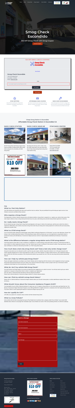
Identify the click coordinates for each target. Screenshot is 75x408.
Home (51, 381)
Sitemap (51, 393)
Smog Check (52, 383)
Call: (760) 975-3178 (54, 150)
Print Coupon (37, 92)
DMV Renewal (52, 385)
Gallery (51, 389)
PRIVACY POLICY (63, 395)
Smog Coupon (62, 383)
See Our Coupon (37, 43)
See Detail (37, 71)
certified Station (63, 387)
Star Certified (52, 387)
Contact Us (52, 391)
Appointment (62, 389)
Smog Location (63, 385)
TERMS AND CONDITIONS (64, 393)
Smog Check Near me (64, 391)
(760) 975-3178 (14, 79)
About (61, 381)
